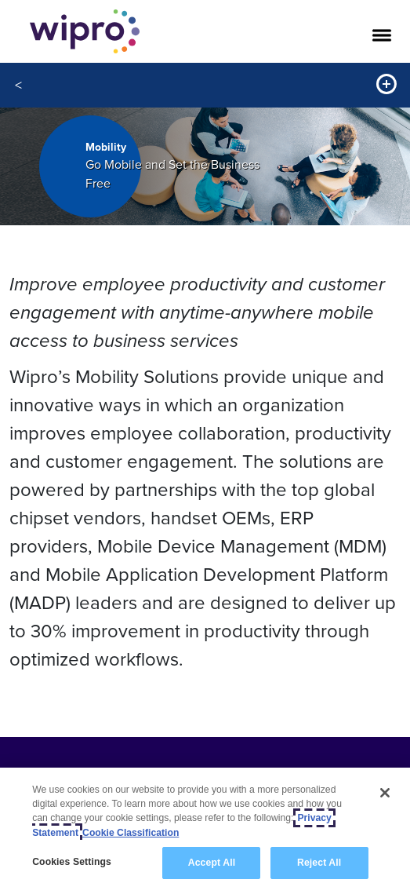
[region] (205, 831)
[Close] (385, 792)
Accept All (211, 862)
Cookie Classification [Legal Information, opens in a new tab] (130, 832)
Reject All (319, 862)
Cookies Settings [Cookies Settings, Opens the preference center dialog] (71, 861)
